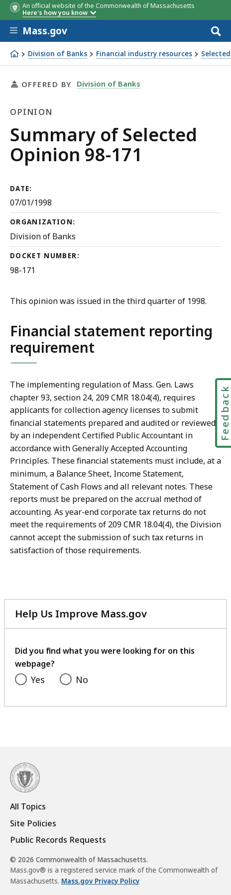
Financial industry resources (144, 54)
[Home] (14, 53)
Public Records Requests (58, 839)
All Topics (28, 806)
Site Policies (33, 823)
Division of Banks (57, 54)
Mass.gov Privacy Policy (100, 881)
